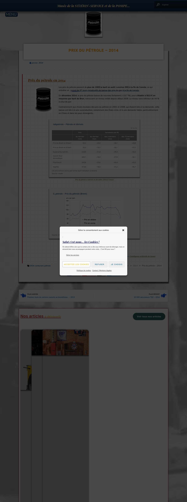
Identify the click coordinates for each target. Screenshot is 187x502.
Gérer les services (72, 255)
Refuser (99, 264)
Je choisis (116, 264)
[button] (123, 230)
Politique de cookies (84, 270)
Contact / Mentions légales (102, 270)
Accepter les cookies (76, 264)
